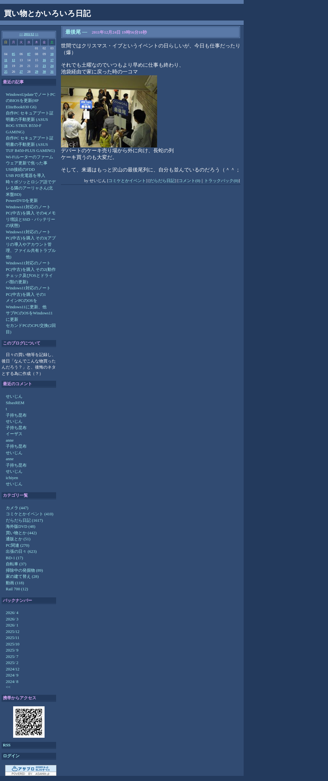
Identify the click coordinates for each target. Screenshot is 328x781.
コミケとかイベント (127, 180)
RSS (7, 745)
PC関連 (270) (17, 545)
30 (44, 71)
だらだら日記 (162, 180)
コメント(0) (189, 180)
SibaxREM (15, 402)
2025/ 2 (12, 662)
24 (52, 66)
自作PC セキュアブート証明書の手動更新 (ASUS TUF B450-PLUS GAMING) (30, 144)
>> (36, 34)
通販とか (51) (18, 538)
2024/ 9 (12, 675)
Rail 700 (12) (17, 588)
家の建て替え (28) (22, 576)
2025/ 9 (12, 650)
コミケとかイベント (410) (29, 513)
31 (52, 71)
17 (52, 60)
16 (44, 60)
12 (13, 60)
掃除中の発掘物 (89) (24, 570)
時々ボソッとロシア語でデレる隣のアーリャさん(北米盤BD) (31, 188)
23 (44, 66)
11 (5, 60)
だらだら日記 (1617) (24, 520)
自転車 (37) (16, 563)
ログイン (11, 755)
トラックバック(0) (221, 180)
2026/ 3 (12, 619)
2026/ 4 (12, 612)
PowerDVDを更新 (22, 200)
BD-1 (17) (14, 557)
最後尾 (73, 32)
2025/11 (12, 637)
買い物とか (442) (21, 532)
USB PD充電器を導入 (25, 175)
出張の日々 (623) (21, 551)
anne (10, 440)
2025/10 (13, 644)
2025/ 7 (12, 656)
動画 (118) (15, 582)
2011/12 (29, 34)
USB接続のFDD (20, 169)
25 (5, 71)
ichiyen (12, 477)
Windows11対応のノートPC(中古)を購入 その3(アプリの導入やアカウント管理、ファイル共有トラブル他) (31, 244)
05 (13, 54)
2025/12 (13, 631)
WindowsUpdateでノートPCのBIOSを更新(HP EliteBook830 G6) (30, 100)
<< (21, 34)
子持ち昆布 (16, 415)
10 (52, 54)
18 (5, 66)
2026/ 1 (12, 625)
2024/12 (13, 669)
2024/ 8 (12, 681)
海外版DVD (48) (20, 526)
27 (21, 71)
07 (28, 54)
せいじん (14, 396)
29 (36, 71)
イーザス (14, 433)
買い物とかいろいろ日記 (47, 13)
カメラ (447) (17, 507)
